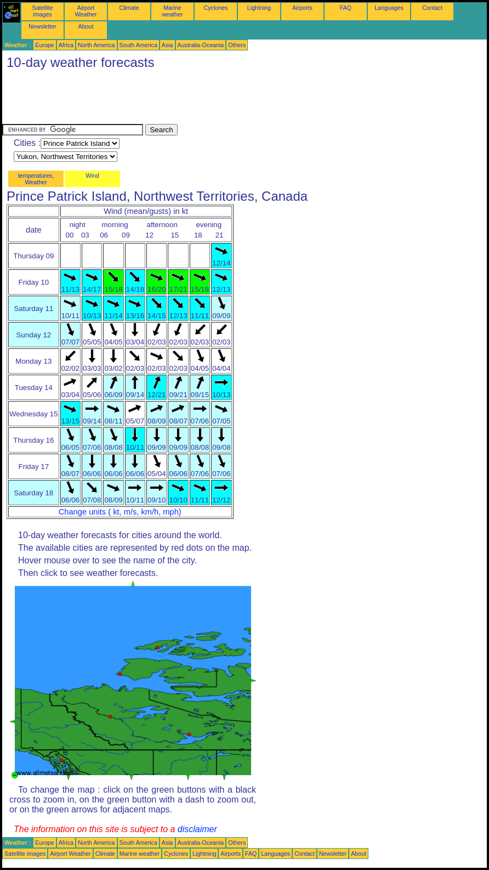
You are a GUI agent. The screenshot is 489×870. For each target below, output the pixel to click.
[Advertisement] (201, 99)
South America (138, 45)
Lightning (259, 7)
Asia (167, 45)
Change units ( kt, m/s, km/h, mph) (120, 511)
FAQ (345, 7)
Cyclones (216, 7)
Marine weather (172, 11)
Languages (388, 7)
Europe (44, 45)
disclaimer (197, 829)
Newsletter (42, 26)
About (86, 26)
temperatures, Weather (36, 178)
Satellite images (42, 11)
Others (237, 45)
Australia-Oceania (201, 45)
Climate (129, 7)
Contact (432, 7)
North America (96, 45)
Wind (92, 175)
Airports (302, 7)
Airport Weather (85, 11)
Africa (66, 45)
